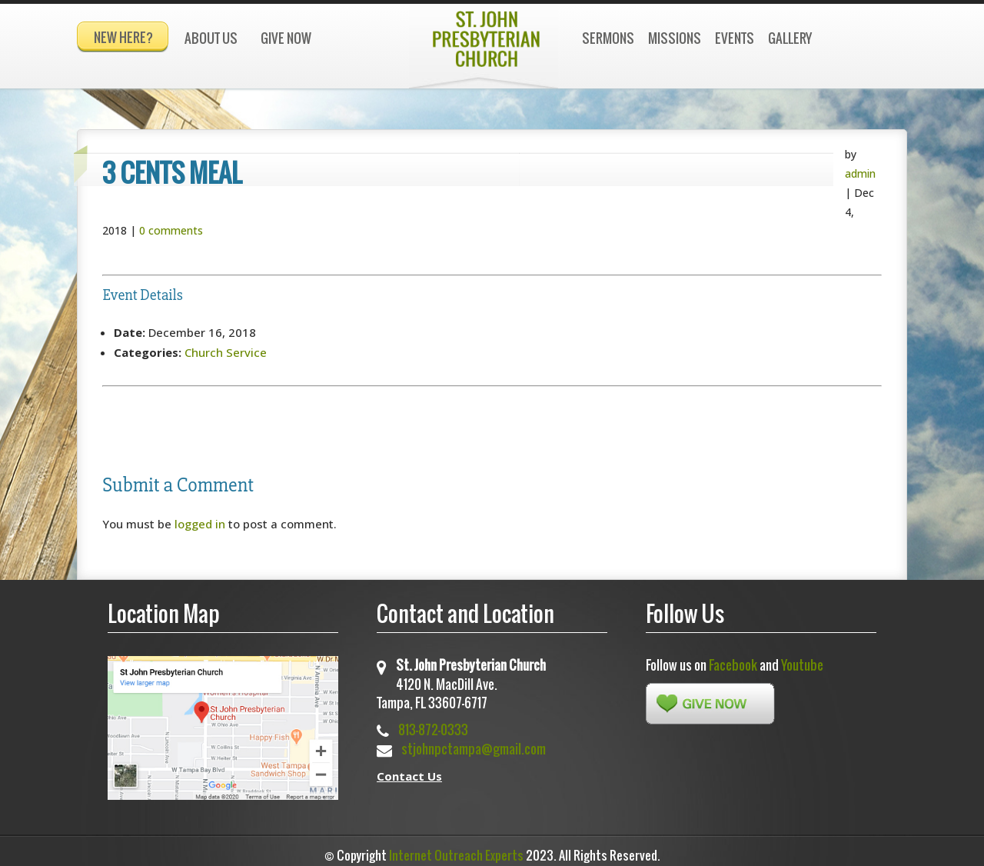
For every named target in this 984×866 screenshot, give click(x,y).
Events (734, 38)
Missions (674, 38)
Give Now (286, 38)
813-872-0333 (433, 722)
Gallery (790, 38)
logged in (200, 517)
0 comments (171, 224)
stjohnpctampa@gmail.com (473, 741)
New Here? (123, 37)
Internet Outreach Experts (456, 849)
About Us (211, 38)
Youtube (802, 658)
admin (860, 167)
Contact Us (409, 769)
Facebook (733, 658)
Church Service (225, 345)
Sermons (608, 38)
